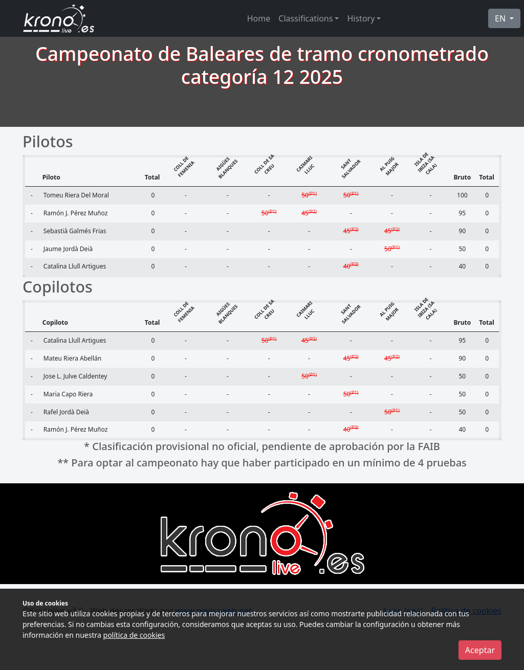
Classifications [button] (305, 18)
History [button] (361, 18)
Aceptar (480, 650)
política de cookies (134, 635)
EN (501, 18)
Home (259, 18)
